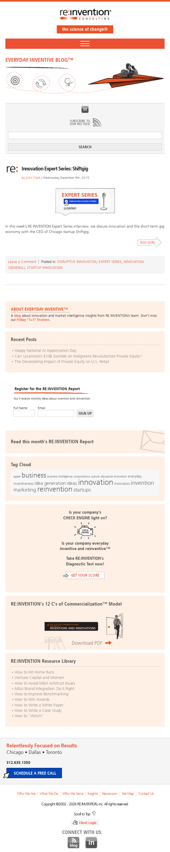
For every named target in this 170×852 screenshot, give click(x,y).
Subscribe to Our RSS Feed (85, 122)
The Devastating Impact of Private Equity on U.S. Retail (62, 361)
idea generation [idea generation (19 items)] (50, 483)
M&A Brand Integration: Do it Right (44, 688)
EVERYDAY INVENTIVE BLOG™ (39, 60)
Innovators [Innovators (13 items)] (122, 484)
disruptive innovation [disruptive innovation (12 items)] (114, 476)
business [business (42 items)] (34, 475)
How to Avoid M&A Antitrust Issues (45, 683)
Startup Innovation (44, 268)
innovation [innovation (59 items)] (95, 482)
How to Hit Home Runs (34, 672)
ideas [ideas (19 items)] (72, 483)
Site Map (128, 793)
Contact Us (145, 793)
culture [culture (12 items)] (95, 476)
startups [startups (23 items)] (82, 490)
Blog (73, 843)
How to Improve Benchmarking (41, 694)
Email (41, 408)
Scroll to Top (82, 814)
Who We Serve (72, 793)
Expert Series (110, 262)
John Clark (33, 178)
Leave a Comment (22, 262)
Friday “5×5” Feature (33, 320)
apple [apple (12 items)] (17, 476)
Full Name (20, 408)
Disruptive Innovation (76, 262)
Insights (93, 793)
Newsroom (109, 793)
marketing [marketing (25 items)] (25, 490)
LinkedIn (85, 109)
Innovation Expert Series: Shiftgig (55, 168)
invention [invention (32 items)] (142, 482)
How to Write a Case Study (38, 710)
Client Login (87, 823)
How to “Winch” (29, 715)
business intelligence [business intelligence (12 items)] (60, 476)
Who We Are (26, 793)
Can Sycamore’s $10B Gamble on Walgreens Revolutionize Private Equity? (78, 356)
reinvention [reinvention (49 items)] (54, 489)
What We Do (49, 793)
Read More (150, 242)
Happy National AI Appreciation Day (45, 350)
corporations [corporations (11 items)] (82, 476)
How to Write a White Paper (39, 705)
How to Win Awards (32, 699)
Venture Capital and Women (39, 677)
